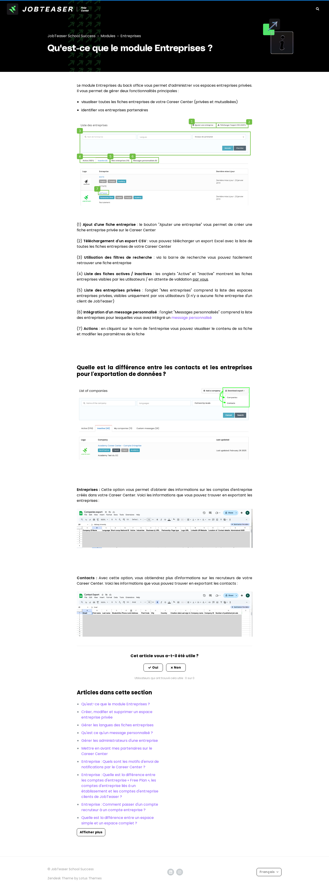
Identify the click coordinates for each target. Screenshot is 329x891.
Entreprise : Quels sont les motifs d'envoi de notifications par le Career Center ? (120, 764)
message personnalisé (191, 317)
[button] (153, 668)
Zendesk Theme (60, 878)
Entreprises (130, 36)
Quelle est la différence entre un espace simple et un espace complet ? (117, 820)
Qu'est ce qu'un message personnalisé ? (117, 732)
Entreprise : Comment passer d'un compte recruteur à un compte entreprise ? (119, 807)
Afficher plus (91, 832)
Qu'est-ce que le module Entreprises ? (115, 704)
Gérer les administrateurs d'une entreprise (119, 740)
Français (267, 872)
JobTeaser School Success (72, 36)
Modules (108, 36)
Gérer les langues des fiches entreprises (117, 725)
